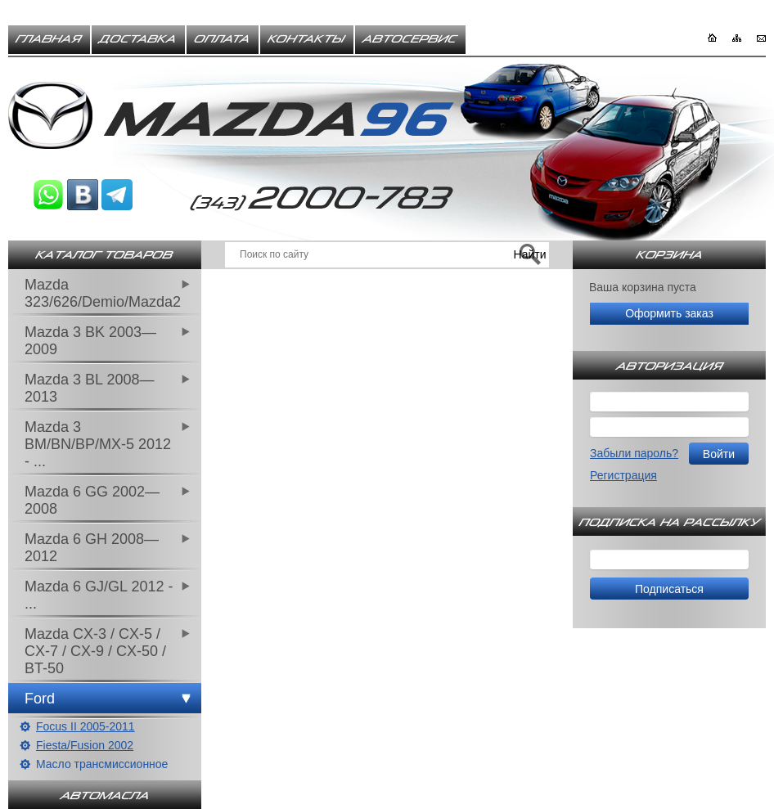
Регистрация (623, 475)
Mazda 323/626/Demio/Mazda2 (103, 293)
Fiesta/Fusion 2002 (84, 745)
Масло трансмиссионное (102, 764)
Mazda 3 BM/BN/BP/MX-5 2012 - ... (98, 444)
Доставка (138, 39)
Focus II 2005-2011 (85, 726)
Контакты (306, 39)
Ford (40, 698)
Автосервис (410, 39)
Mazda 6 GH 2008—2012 (92, 547)
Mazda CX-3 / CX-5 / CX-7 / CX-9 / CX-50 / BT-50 (95, 651)
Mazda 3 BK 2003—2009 (90, 340)
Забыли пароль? (634, 453)
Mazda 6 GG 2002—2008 (92, 500)
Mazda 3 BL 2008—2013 (89, 388)
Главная (49, 39)
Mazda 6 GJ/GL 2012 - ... (99, 595)
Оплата (222, 39)
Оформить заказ (669, 313)
